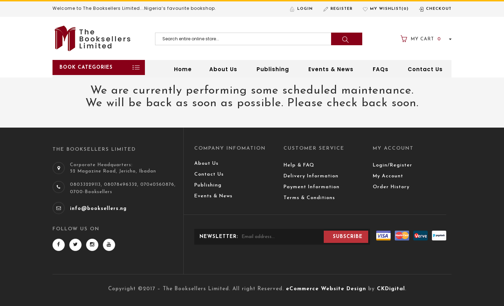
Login (305, 9)
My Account (388, 176)
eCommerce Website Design (326, 289)
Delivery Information (311, 176)
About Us (206, 163)
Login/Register (392, 165)
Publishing (208, 185)
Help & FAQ (299, 165)
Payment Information (312, 187)
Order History (391, 187)
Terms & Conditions (309, 197)
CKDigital (391, 289)
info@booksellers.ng (98, 208)
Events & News (213, 196)
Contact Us (209, 174)
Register (341, 9)
